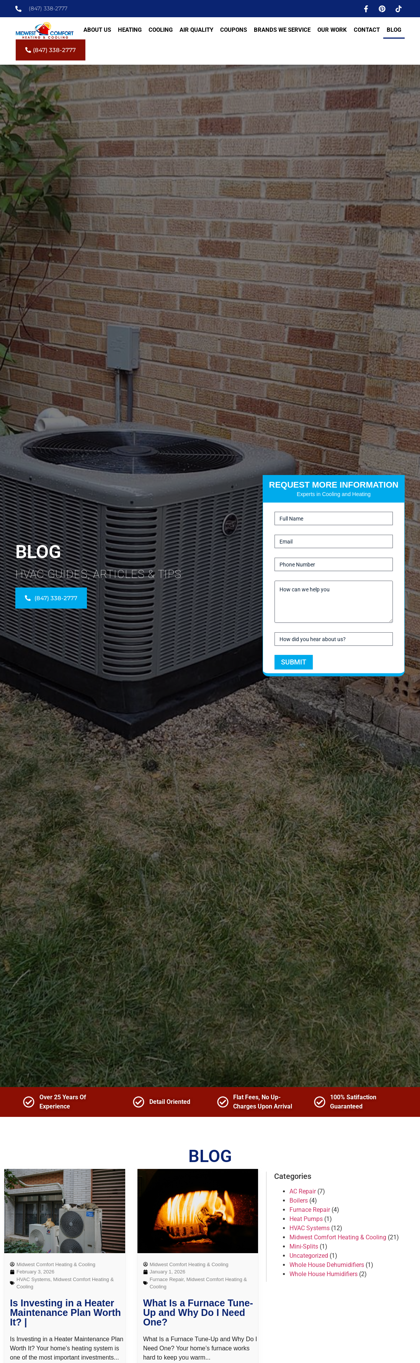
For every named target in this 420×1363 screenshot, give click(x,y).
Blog (394, 29)
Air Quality (196, 29)
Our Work (332, 29)
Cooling (161, 29)
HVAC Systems (33, 1279)
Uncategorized (308, 1255)
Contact (367, 29)
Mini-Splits (303, 1246)
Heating (130, 29)
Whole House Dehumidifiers (326, 1264)
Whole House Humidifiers (323, 1274)
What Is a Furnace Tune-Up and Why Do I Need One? (198, 1312)
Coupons (233, 29)
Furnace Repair (167, 1279)
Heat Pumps (306, 1219)
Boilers (298, 1200)
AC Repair (302, 1191)
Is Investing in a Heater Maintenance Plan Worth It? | (65, 1312)
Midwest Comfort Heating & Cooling (337, 1237)
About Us (97, 29)
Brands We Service (282, 29)
